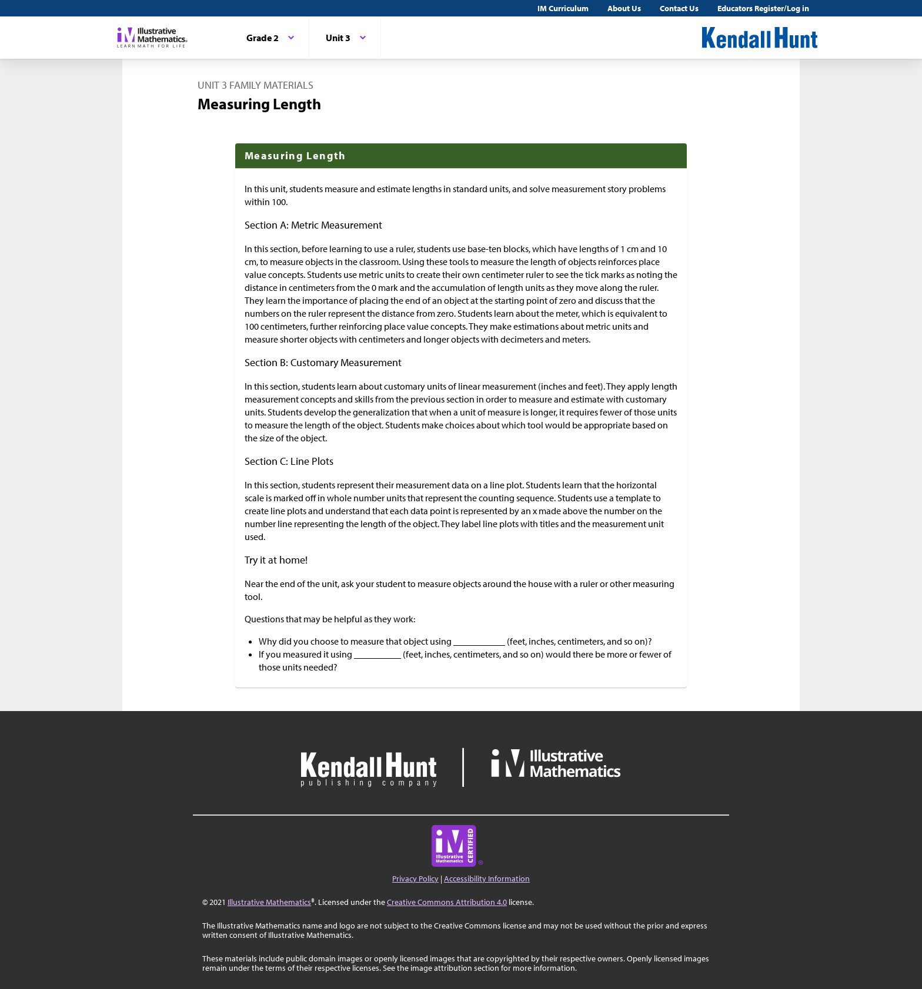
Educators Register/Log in (763, 8)
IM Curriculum (563, 8)
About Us (624, 8)
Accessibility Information (487, 878)
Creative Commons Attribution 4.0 (447, 902)
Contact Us (679, 8)
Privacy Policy (415, 878)
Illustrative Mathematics (269, 902)
